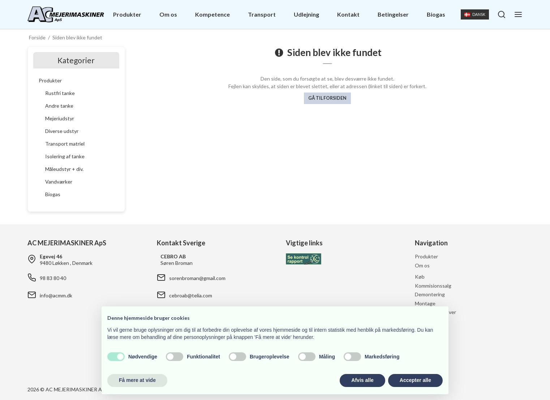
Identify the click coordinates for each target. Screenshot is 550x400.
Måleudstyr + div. (64, 169)
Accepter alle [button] (415, 380)
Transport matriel (65, 144)
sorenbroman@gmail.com (197, 278)
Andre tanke (59, 106)
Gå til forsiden (327, 98)
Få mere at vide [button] (137, 380)
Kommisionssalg (433, 286)
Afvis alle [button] (362, 380)
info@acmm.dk (56, 295)
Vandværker (58, 182)
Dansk (474, 14)
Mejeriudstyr (59, 118)
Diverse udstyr (61, 131)
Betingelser (393, 14)
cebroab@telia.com (190, 295)
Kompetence (212, 14)
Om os (168, 14)
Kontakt (348, 14)
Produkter (127, 14)
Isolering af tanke (65, 156)
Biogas (436, 14)
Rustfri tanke (60, 93)
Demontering (430, 294)
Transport (262, 14)
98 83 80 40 (53, 278)
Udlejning (306, 14)
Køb (420, 277)
